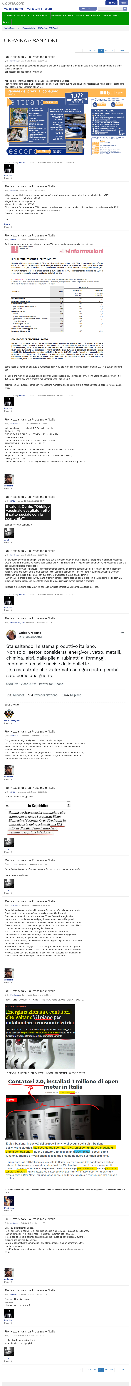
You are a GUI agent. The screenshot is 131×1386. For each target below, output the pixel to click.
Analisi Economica (75, 15)
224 (106, 50)
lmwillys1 (14, 61)
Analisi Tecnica (41, 15)
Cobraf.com (13, 3)
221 (89, 50)
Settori (29, 15)
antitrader (14, 424)
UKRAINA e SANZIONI (48, 28)
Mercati (20, 15)
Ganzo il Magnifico (17, 622)
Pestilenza (14, 995)
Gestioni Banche (57, 15)
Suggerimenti (8, 15)
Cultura (6, 22)
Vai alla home (13, 8)
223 (100, 50)
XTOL (12, 501)
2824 (122, 50)
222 (95, 50)
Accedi (123, 3)
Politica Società (92, 15)
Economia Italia (28, 28)
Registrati (111, 3)
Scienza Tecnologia (109, 15)
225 (111, 50)
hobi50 (13, 190)
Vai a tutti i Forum (39, 8)
